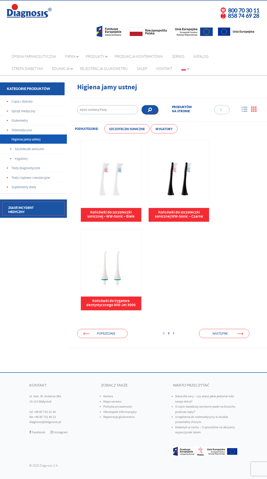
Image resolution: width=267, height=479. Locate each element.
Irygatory (164, 129)
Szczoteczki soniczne (127, 129)
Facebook (37, 432)
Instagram (59, 432)
